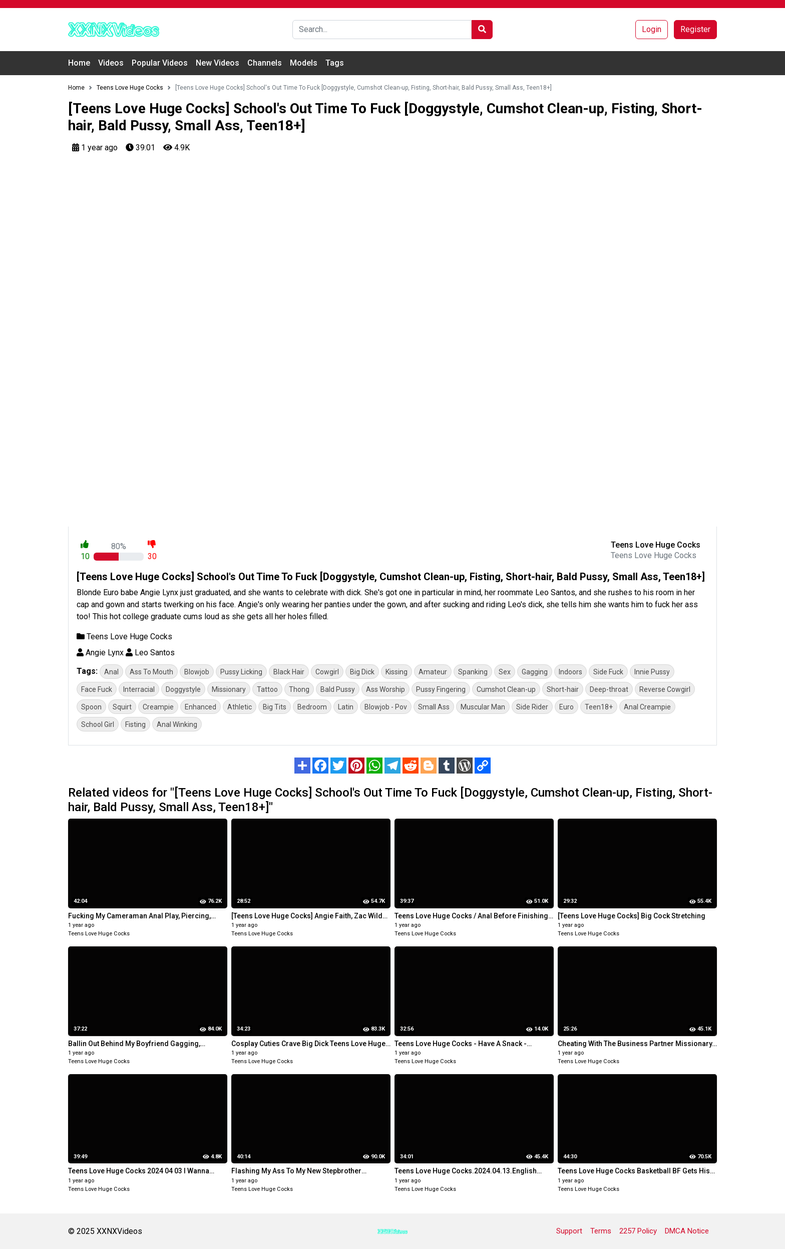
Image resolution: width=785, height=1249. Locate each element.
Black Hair (288, 672)
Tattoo (267, 689)
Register (695, 29)
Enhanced (200, 707)
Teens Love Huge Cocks (124, 636)
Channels (264, 63)
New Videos (217, 63)
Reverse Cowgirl (664, 689)
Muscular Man (483, 707)
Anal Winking (177, 724)
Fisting (135, 724)
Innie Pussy (652, 672)
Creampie (158, 707)
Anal (111, 672)
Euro (566, 707)
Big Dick (362, 672)
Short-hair (563, 689)
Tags (334, 63)
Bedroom (312, 707)
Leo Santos (150, 652)
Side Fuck (608, 672)
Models (303, 63)
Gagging (535, 672)
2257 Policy (638, 1230)
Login (651, 29)
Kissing (396, 672)
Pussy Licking (241, 672)
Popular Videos (160, 63)
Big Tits (274, 707)
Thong (299, 689)
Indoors (570, 672)
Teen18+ (599, 707)
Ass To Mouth (151, 672)
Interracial (139, 689)
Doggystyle (183, 689)
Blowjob (196, 672)
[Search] (382, 29)
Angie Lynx (100, 652)
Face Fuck (96, 689)
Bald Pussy (337, 689)
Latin (345, 707)
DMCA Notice (687, 1230)
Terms (600, 1230)
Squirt (122, 707)
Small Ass (434, 707)
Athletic (239, 707)
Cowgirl (327, 672)
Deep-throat (609, 689)
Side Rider (532, 707)
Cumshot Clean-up (506, 689)
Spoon (91, 707)
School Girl (97, 724)
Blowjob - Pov (385, 707)
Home (79, 63)
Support (569, 1230)
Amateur (433, 672)
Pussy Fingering (441, 689)
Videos (111, 63)
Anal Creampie (647, 707)
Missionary (229, 689)
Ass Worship (385, 689)
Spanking (473, 672)
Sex (505, 672)
